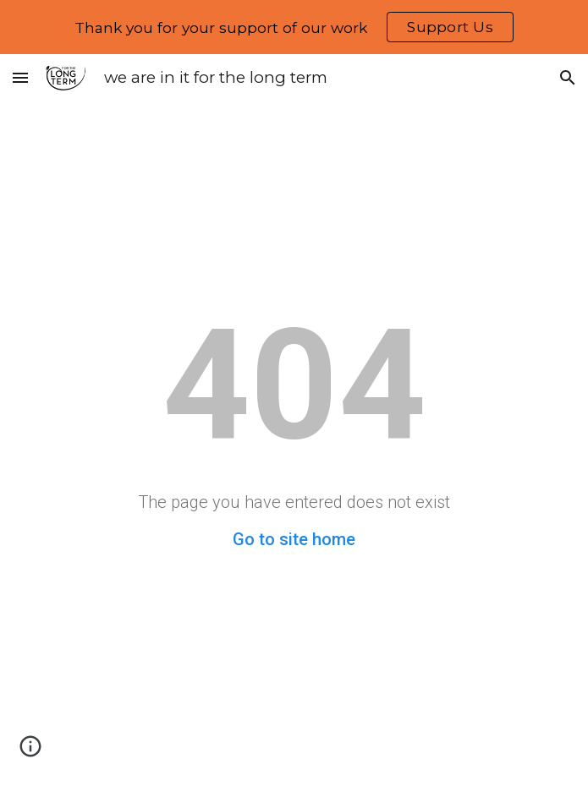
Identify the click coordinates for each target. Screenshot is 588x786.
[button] (20, 77)
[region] (294, 27)
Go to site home (294, 539)
